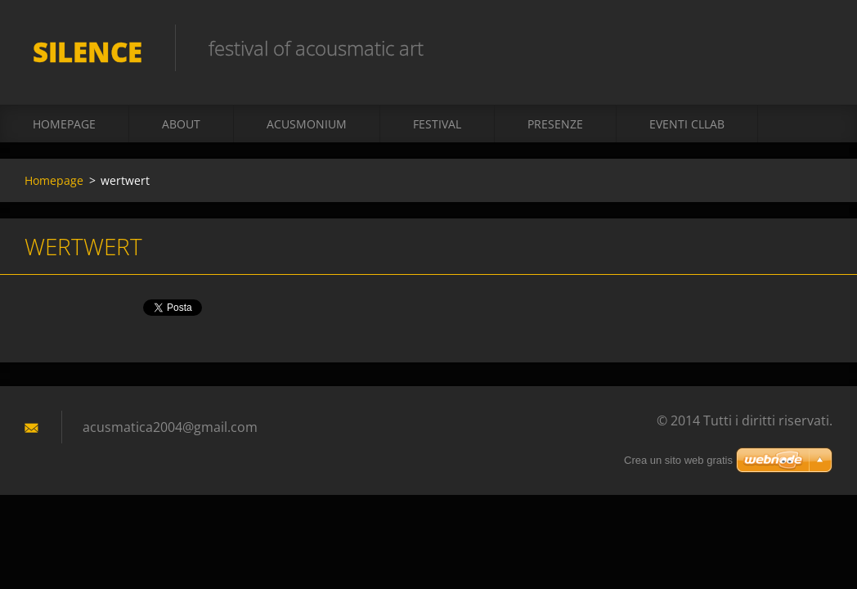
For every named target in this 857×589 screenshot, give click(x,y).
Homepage (64, 124)
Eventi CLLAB (687, 124)
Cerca (814, 47)
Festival (437, 124)
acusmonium (307, 124)
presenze (555, 124)
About (181, 124)
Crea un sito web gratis (678, 460)
